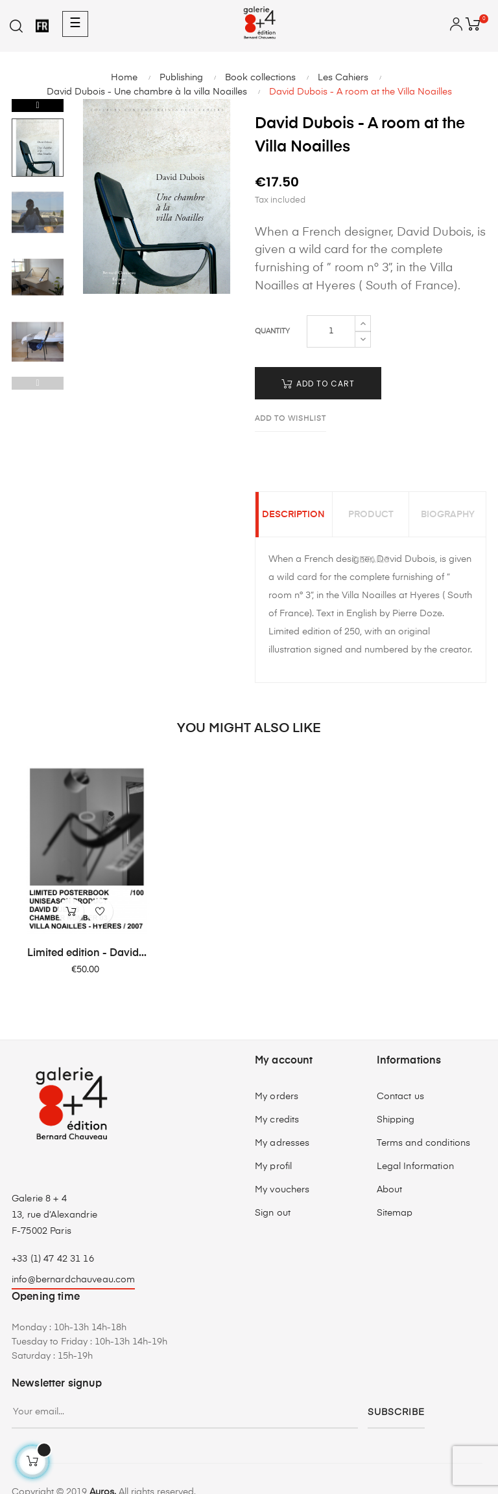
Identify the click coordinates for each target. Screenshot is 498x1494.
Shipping (396, 1119)
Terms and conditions (424, 1143)
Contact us (400, 1096)
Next (38, 105)
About (390, 1189)
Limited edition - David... (87, 953)
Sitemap (395, 1213)
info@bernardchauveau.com (73, 1279)
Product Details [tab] (371, 523)
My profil (273, 1166)
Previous (38, 383)
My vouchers (282, 1189)
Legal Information (415, 1166)
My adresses (282, 1143)
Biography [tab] (448, 514)
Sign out (272, 1213)
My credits (277, 1119)
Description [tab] (293, 514)
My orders (276, 1096)
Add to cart (318, 383)
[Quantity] (331, 331)
